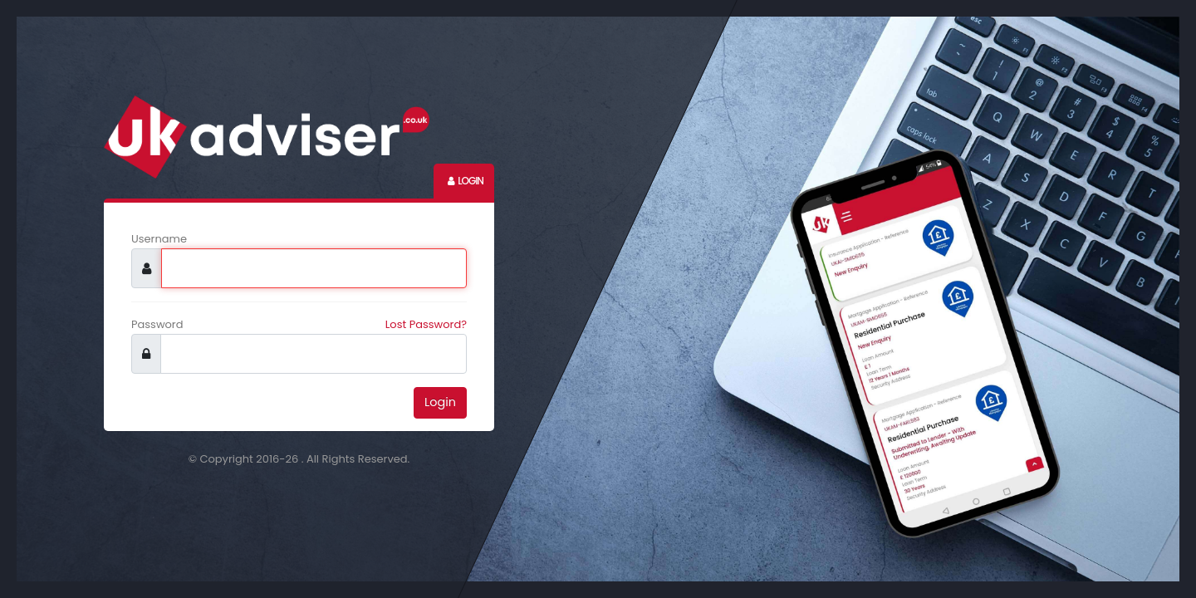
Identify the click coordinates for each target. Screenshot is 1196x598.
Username (159, 239)
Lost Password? (426, 324)
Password (157, 324)
